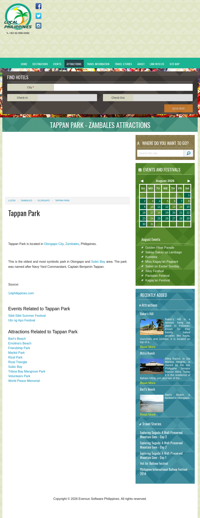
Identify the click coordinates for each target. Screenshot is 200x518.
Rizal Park (15, 357)
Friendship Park (19, 348)
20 (173, 212)
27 (173, 218)
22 (188, 212)
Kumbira (151, 256)
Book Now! (178, 108)
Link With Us (157, 64)
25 (159, 218)
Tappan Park (62, 200)
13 (173, 206)
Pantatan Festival (157, 275)
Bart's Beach (17, 338)
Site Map (174, 64)
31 (152, 224)
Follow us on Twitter (38, 16)
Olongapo (44, 200)
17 (152, 212)
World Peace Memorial (24, 380)
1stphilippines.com (21, 293)
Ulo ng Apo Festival (21, 320)
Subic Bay (98, 261)
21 (180, 212)
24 (152, 218)
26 (166, 218)
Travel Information (98, 64)
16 (144, 212)
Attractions (74, 64)
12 (166, 206)
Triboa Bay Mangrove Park (26, 371)
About (141, 64)
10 (152, 206)
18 (159, 212)
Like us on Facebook (38, 6)
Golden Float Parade (159, 247)
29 (188, 218)
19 (166, 212)
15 (188, 206)
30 (144, 224)
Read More (147, 347)
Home (24, 64)
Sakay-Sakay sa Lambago (163, 252)
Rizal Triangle (17, 362)
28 (180, 218)
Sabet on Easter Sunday (162, 266)
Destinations (40, 64)
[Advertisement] (124, 30)
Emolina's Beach (19, 343)
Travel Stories (123, 64)
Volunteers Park (19, 376)
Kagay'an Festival (157, 280)
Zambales (26, 200)
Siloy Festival (154, 270)
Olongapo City (53, 244)
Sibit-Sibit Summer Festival (27, 315)
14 (180, 206)
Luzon (11, 200)
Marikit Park (16, 352)
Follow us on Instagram (38, 25)
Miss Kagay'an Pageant (161, 261)
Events (57, 64)
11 (159, 206)
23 (144, 218)
